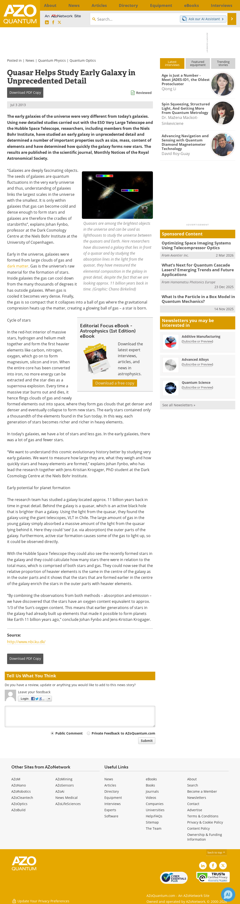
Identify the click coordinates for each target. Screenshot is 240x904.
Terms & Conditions (202, 816)
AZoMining (63, 779)
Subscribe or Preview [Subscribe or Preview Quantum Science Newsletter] (197, 383)
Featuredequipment (198, 63)
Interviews (112, 803)
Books (150, 785)
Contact (193, 803)
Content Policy (198, 828)
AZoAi (59, 791)
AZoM (15, 779)
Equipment (113, 797)
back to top (217, 852)
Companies (155, 803)
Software (111, 816)
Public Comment (69, 733)
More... (228, 5)
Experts (110, 810)
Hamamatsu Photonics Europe (192, 279)
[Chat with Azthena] (228, 894)
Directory (111, 791)
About (192, 779)
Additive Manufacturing (201, 332)
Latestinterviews (172, 63)
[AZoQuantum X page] (59, 22)
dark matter (17, 266)
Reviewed (144, 92)
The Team (153, 828)
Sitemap (152, 822)
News (30, 60)
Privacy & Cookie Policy (205, 822)
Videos (151, 797)
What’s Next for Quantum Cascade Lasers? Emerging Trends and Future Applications (194, 268)
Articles (110, 785)
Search (192, 785)
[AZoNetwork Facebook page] (53, 22)
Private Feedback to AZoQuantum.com (123, 733)
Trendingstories (223, 63)
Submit (147, 740)
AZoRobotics (21, 791)
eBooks (151, 779)
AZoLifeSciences (68, 803)
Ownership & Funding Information (204, 837)
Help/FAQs (154, 816)
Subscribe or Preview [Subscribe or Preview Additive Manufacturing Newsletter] (197, 337)
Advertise (194, 810)
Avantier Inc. (179, 254)
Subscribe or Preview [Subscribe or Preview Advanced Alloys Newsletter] (197, 360)
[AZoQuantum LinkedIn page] (47, 22)
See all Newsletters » (178, 401)
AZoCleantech (22, 797)
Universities (155, 810)
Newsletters (196, 797)
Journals (152, 791)
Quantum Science (196, 378)
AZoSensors (64, 785)
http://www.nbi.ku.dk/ (26, 641)
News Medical (66, 797)
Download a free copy (114, 383)
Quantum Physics (52, 60)
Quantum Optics (83, 60)
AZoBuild (18, 810)
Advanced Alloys (195, 355)
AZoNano (18, 785)
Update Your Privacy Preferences (40, 898)
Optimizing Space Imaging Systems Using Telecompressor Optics (198, 244)
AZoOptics (19, 803)
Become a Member (202, 791)
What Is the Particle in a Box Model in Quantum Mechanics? (195, 295)
